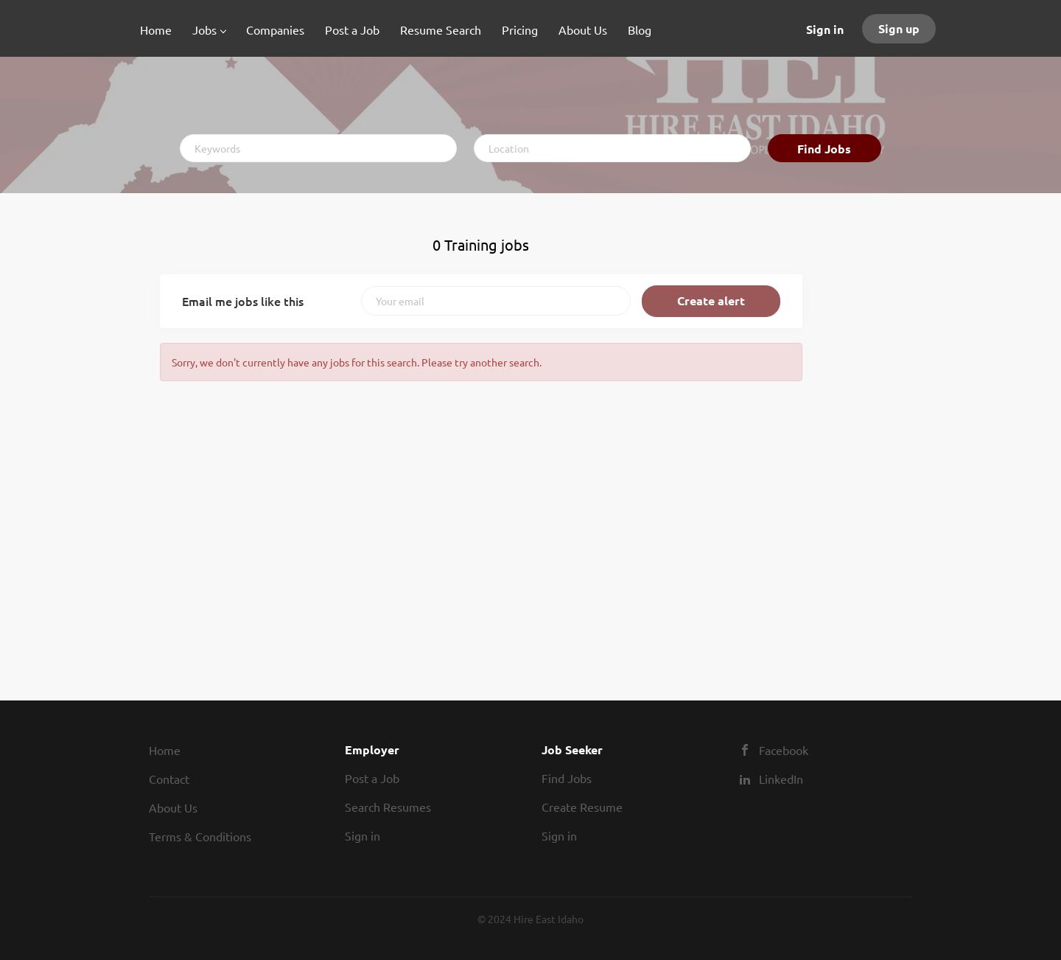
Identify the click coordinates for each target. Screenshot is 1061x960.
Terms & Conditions (200, 836)
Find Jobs (824, 148)
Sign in (825, 29)
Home (165, 749)
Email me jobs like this (243, 301)
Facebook (783, 749)
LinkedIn (781, 778)
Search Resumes (388, 806)
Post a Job (372, 778)
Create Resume (582, 806)
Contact (169, 778)
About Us (173, 807)
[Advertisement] (868, 446)
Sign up (899, 28)
